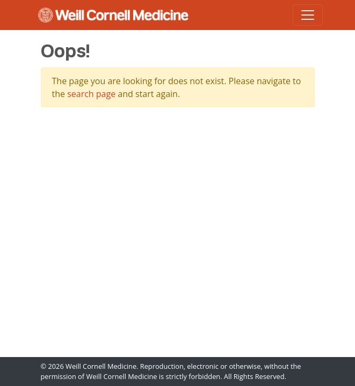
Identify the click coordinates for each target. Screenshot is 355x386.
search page (91, 94)
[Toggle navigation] (308, 15)
